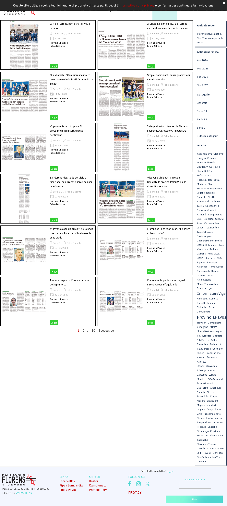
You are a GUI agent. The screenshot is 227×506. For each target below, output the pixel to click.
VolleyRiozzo (204, 336)
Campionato (214, 323)
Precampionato (212, 414)
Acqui (212, 307)
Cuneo (200, 353)
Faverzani (212, 357)
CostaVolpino (204, 236)
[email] (194, 472)
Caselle (201, 448)
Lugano (201, 409)
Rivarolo (201, 197)
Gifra (217, 180)
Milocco (201, 162)
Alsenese (202, 266)
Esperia (201, 275)
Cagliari (210, 193)
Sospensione (204, 422)
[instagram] (138, 483)
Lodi (199, 453)
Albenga (201, 370)
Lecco (200, 227)
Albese (216, 201)
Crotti (211, 197)
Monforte (210, 258)
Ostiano (211, 158)
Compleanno (215, 214)
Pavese (207, 453)
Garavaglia (216, 331)
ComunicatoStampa (208, 271)
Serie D (201, 127)
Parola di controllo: (195, 479)
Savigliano (213, 401)
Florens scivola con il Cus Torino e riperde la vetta (210, 38)
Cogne (213, 396)
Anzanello (202, 440)
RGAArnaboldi (215, 379)
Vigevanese (216, 435)
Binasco (201, 210)
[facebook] (129, 483)
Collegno (217, 349)
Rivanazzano (204, 280)
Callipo (214, 340)
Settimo (219, 219)
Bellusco (209, 219)
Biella (218, 240)
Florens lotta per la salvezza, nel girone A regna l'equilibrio (166, 282)
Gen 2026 (202, 85)
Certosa (213, 298)
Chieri (211, 184)
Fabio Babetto (74, 33)
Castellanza (212, 206)
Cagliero (217, 336)
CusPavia (214, 167)
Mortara (201, 184)
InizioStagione (205, 232)
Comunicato (203, 311)
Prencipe (212, 262)
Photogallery (98, 489)
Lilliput (201, 193)
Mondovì (201, 379)
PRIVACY (134, 492)
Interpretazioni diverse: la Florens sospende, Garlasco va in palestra (167, 128)
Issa (199, 223)
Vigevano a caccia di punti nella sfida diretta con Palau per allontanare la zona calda (71, 233)
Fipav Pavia (67, 489)
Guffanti (201, 253)
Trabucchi (215, 344)
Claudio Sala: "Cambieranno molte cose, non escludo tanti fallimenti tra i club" (71, 79)
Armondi (202, 214)
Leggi (54, 66)
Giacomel (218, 154)
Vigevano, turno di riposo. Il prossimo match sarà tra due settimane (66, 130)
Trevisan (201, 323)
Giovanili (202, 461)
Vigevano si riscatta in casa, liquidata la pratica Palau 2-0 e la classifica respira (166, 181)
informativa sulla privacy (136, 5)
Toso (221, 245)
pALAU (210, 275)
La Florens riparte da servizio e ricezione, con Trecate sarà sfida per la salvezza (71, 181)
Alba (217, 253)
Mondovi (211, 405)
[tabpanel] (136, 471)
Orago (210, 409)
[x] (147, 483)
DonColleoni (204, 457)
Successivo (106, 330)
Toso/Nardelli (204, 180)
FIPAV (213, 327)
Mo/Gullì (217, 457)
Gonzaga (218, 453)
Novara (201, 401)
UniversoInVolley (207, 366)
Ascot (210, 448)
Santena (212, 427)
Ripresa (201, 262)
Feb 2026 (202, 77)
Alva (210, 253)
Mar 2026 (203, 68)
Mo (217, 223)
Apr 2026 (202, 60)
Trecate (201, 427)
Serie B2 (202, 119)
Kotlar (211, 370)
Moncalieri (203, 331)
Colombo (202, 307)
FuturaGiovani (205, 383)
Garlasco (202, 375)
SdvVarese (203, 340)
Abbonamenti (204, 154)
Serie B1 (154, 33)
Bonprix (201, 392)
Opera (200, 245)
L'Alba (209, 418)
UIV (209, 171)
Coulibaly (202, 167)
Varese (219, 418)
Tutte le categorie (207, 136)
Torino (200, 206)
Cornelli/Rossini (206, 303)
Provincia (215, 431)
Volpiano (209, 223)
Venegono (202, 327)
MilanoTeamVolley (207, 284)
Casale (201, 418)
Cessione (218, 422)
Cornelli (211, 210)
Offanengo (203, 431)
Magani (201, 405)
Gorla (200, 258)
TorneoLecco (216, 266)
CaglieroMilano (205, 240)
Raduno (213, 249)
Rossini (201, 357)
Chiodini (219, 448)
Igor (210, 288)
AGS (219, 258)
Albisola (201, 362)
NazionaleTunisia (206, 444)
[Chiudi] (224, 3)
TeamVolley (212, 227)
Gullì (199, 219)
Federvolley (67, 481)
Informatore (204, 175)
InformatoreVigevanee (209, 188)
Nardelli (201, 171)
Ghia (199, 414)
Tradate (201, 288)
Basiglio (201, 158)
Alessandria (203, 201)
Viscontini (202, 249)
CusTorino (203, 388)
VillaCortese (204, 349)
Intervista (202, 435)
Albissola (202, 298)
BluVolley (202, 344)
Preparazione (213, 353)
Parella (211, 162)
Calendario (211, 245)
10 (94, 330)
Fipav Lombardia (71, 485)
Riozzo (210, 392)
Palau (218, 409)
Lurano (212, 375)
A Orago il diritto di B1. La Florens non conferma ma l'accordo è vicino (167, 26)
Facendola (203, 396)
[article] (48, 45)
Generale (58, 33)
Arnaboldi (215, 388)
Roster (93, 481)
